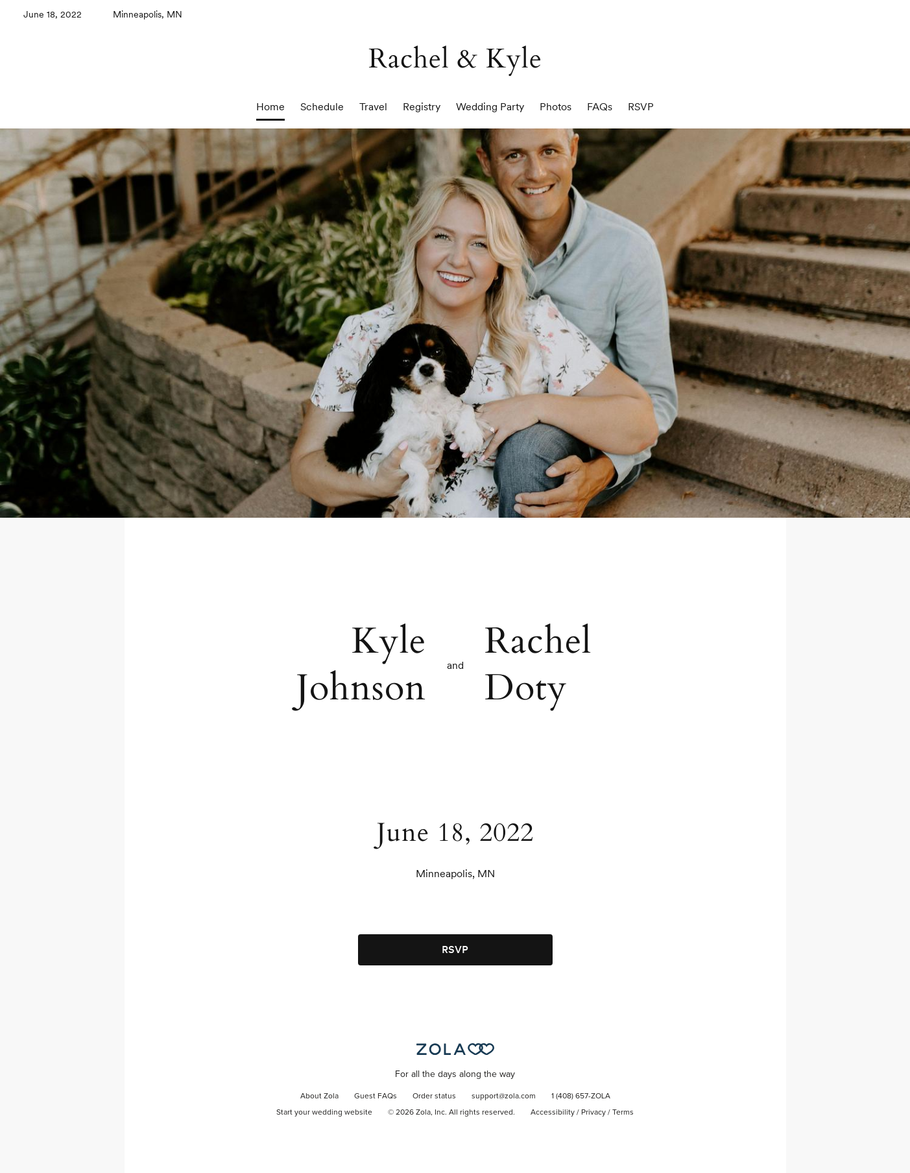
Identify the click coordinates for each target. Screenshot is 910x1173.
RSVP (641, 107)
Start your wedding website (324, 1113)
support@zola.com (504, 1096)
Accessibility (553, 1113)
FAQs (599, 107)
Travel (373, 107)
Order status (434, 1096)
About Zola (319, 1096)
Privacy (593, 1113)
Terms (623, 1113)
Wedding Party (490, 107)
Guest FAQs (375, 1096)
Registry (421, 107)
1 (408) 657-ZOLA (580, 1096)
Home (270, 107)
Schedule (322, 107)
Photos (555, 107)
